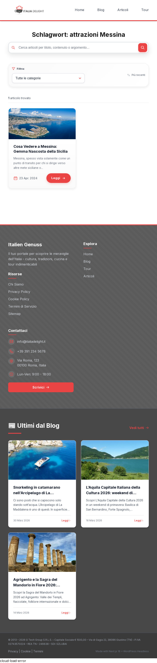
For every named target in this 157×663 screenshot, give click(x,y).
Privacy (13, 651)
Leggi (66, 520)
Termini (38, 651)
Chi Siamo (16, 284)
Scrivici (41, 387)
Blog (100, 10)
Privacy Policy (19, 291)
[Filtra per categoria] (48, 78)
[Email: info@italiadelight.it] (41, 341)
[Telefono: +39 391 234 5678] (41, 351)
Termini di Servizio (22, 306)
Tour (145, 10)
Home (79, 10)
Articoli (122, 10)
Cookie (26, 651)
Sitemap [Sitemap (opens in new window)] (14, 313)
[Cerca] (142, 47)
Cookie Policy (18, 299)
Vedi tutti (139, 428)
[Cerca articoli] (78, 47)
